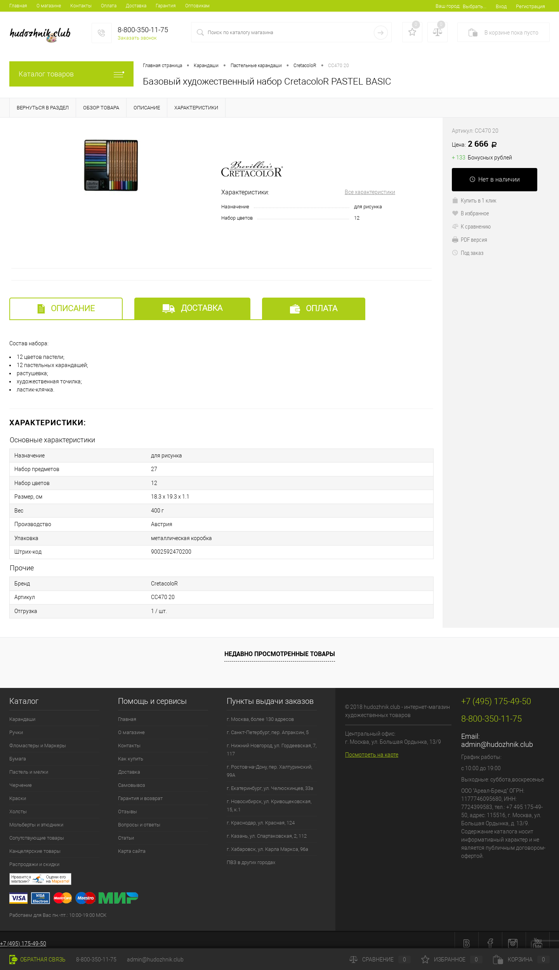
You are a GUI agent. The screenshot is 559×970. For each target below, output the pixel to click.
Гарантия (166, 6)
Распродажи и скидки (34, 858)
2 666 (477, 144)
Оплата (108, 6)
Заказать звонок (137, 38)
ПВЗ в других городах (251, 856)
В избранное (470, 213)
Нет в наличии (494, 179)
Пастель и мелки (28, 765)
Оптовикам (197, 6)
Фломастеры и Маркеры (37, 739)
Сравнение (380, 959)
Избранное (452, 959)
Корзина (521, 959)
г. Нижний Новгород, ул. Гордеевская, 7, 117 (271, 743)
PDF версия (469, 239)
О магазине (48, 6)
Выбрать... (474, 6)
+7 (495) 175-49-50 (23, 937)
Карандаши (22, 712)
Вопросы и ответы (139, 818)
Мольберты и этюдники (36, 818)
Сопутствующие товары (36, 831)
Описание (66, 309)
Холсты (18, 805)
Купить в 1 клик (474, 200)
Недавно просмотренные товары (279, 647)
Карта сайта (132, 844)
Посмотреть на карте (371, 748)
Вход (501, 6)
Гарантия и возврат (140, 792)
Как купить (130, 752)
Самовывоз (131, 778)
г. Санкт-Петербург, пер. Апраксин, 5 (268, 726)
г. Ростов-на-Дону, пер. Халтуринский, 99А (269, 764)
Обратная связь (37, 959)
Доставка (136, 6)
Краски (17, 792)
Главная (18, 6)
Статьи (126, 831)
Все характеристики (370, 192)
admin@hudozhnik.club (497, 738)
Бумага (17, 752)
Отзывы (127, 805)
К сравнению (471, 226)
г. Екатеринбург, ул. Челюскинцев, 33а (270, 782)
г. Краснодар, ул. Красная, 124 (261, 816)
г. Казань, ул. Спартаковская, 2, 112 (267, 829)
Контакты (81, 6)
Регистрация (530, 6)
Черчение (20, 778)
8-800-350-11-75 (96, 959)
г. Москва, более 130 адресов (260, 712)
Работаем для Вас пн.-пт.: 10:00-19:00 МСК (57, 908)
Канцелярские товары (35, 844)
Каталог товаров (71, 74)
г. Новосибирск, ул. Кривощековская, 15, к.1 (269, 799)
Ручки (16, 726)
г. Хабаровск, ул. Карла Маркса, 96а (267, 842)
